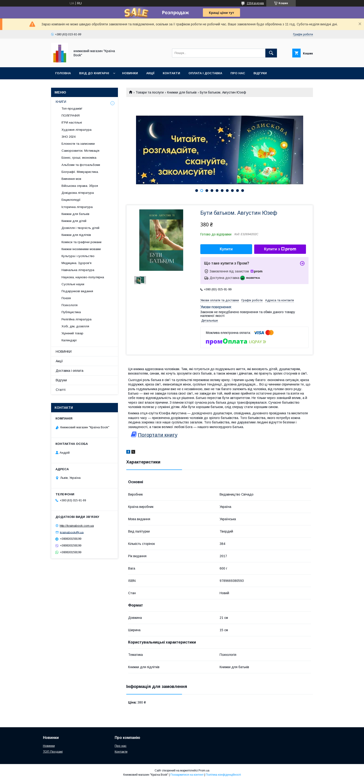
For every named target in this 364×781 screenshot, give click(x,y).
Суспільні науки (73, 284)
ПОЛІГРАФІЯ (71, 115)
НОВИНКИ (64, 351)
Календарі (69, 340)
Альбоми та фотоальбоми (81, 165)
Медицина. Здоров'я (76, 263)
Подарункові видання (77, 291)
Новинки (130, 73)
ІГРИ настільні (72, 122)
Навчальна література (78, 270)
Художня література (76, 129)
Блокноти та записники (78, 143)
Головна (63, 73)
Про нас (238, 73)
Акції (150, 73)
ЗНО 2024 (68, 136)
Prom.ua (203, 770)
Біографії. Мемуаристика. (80, 172)
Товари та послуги (150, 92)
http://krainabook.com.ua (77, 525)
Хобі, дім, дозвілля (75, 326)
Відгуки (260, 73)
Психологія (70, 305)
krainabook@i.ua (72, 532)
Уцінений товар (72, 333)
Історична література (77, 207)
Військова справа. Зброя (80, 186)
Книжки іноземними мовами (81, 249)
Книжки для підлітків (76, 235)
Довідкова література (78, 192)
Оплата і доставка (205, 73)
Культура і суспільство (78, 256)
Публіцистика (71, 312)
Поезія (66, 298)
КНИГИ (61, 102)
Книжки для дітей (74, 221)
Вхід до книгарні (94, 73)
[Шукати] (271, 53)
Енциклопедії (71, 199)
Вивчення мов (71, 179)
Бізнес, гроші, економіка (79, 157)
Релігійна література (76, 319)
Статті (60, 390)
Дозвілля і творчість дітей (80, 228)
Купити (226, 249)
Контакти (171, 73)
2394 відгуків (255, 3)
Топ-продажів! (72, 108)
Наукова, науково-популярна (83, 277)
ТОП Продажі (53, 751)
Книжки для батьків (182, 92)
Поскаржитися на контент (187, 774)
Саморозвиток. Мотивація (80, 150)
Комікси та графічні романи (81, 242)
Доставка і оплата (69, 370)
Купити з (280, 249)
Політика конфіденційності (223, 774)
